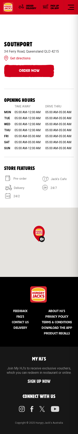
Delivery (20, 328)
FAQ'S (20, 317)
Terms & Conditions (57, 322)
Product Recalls (57, 333)
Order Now (29, 71)
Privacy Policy (56, 317)
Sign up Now (39, 381)
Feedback (20, 311)
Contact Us (20, 322)
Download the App (57, 328)
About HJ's (56, 311)
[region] (39, 242)
